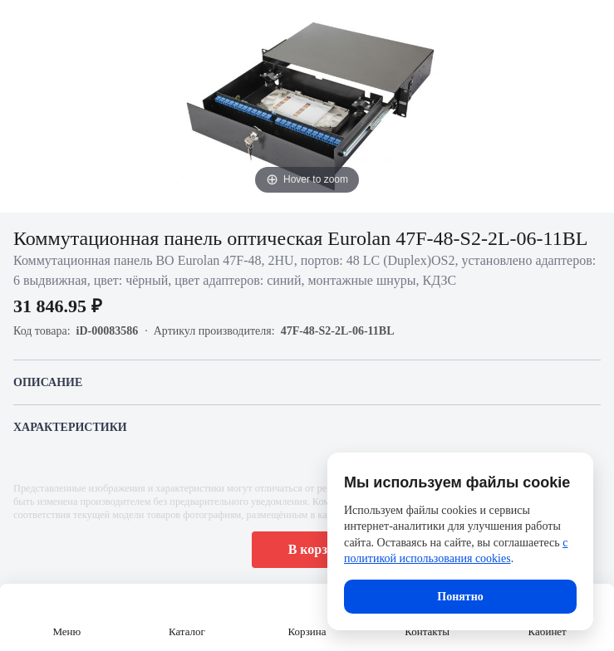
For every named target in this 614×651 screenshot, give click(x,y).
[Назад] (23, 23)
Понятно (460, 596)
